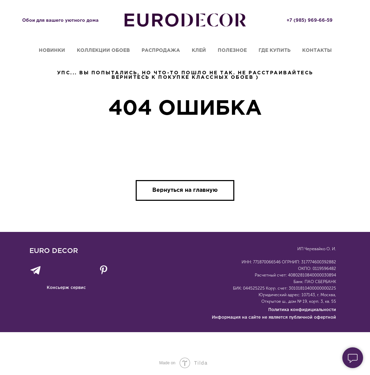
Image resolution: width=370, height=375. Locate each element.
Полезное (232, 50)
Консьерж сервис (66, 288)
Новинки (52, 50)
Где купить (274, 50)
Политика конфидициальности (302, 310)
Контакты (317, 50)
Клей (199, 50)
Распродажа (161, 50)
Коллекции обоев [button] (103, 50)
